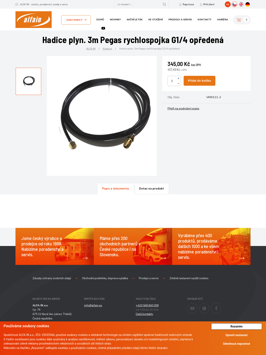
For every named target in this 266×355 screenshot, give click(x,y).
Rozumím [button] (236, 326)
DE (250, 4)
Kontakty (205, 19)
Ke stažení (155, 19)
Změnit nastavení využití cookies (189, 278)
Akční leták (135, 19)
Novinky (115, 19)
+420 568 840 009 (147, 305)
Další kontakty (144, 314)
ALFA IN (90, 48)
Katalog (107, 48)
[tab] (115, 188)
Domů (100, 19)
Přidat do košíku (199, 80)
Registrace (188, 4)
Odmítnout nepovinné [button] (236, 343)
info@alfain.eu (93, 305)
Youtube (103, 28)
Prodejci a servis (180, 19)
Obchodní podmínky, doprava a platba (105, 278)
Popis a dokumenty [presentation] (115, 188)
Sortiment (74, 20)
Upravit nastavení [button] (237, 335)
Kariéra (222, 19)
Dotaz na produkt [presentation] (151, 188)
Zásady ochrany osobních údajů (52, 278)
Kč (227, 4)
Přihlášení (208, 4)
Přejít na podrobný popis (183, 108)
